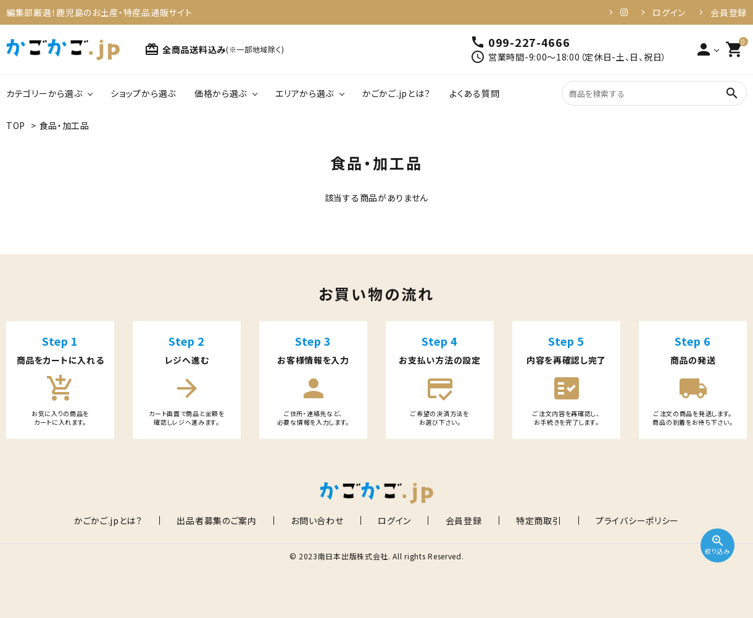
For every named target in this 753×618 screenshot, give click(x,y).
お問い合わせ (333, 520)
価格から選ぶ (220, 93)
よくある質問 (474, 93)
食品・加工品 (64, 125)
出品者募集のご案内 (249, 520)
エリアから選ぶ (304, 93)
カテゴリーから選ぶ (44, 93)
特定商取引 (506, 520)
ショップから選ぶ (143, 93)
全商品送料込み (214, 49)
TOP (15, 125)
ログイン (669, 12)
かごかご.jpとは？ (396, 93)
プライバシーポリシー (588, 520)
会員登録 (728, 12)
